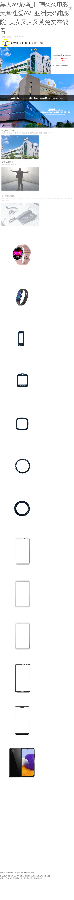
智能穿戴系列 (6, 276)
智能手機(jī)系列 (7, 572)
